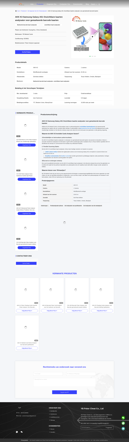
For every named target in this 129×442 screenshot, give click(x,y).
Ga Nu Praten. (27, 52)
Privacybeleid (24, 440)
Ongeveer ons (51, 4)
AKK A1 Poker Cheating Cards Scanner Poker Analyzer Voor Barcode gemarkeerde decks (27, 306)
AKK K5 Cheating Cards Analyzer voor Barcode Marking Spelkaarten (102, 306)
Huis (31, 4)
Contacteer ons (65, 4)
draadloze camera (65, 156)
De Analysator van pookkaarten (73, 205)
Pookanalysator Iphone (56, 205)
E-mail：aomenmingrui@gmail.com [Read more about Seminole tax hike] (26, 415)
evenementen (77, 4)
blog (87, 4)
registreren (108, 427)
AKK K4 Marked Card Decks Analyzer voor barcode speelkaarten (27, 343)
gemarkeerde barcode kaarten (88, 128)
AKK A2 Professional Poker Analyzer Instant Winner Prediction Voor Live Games (25, 209)
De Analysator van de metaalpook (93, 205)
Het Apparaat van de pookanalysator (37, 11)
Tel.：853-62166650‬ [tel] (22, 412)
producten (23, 11)
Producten (40, 4)
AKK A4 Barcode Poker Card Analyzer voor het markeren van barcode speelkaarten (52, 306)
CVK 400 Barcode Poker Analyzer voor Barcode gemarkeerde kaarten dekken (77, 306)
